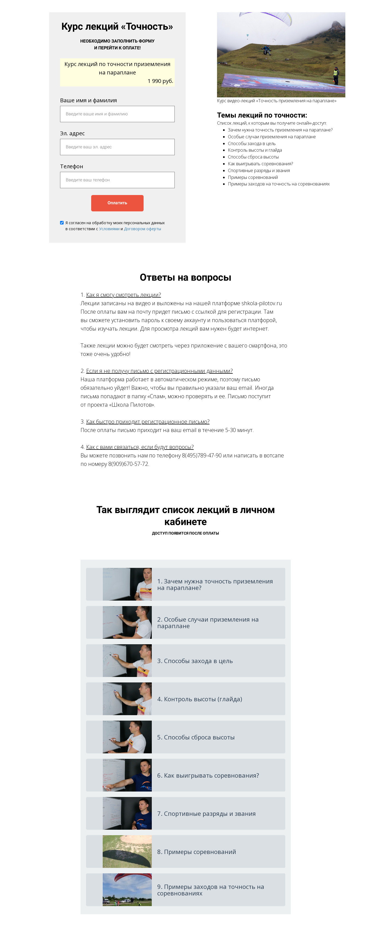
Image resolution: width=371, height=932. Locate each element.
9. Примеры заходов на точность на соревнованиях (210, 889)
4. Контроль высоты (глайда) (199, 699)
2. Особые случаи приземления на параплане (208, 622)
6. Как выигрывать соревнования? (208, 775)
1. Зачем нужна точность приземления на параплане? (215, 584)
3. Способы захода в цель (195, 660)
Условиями (109, 228)
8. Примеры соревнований (196, 851)
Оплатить (117, 202)
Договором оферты (142, 228)
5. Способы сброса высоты (196, 737)
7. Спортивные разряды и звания (206, 813)
